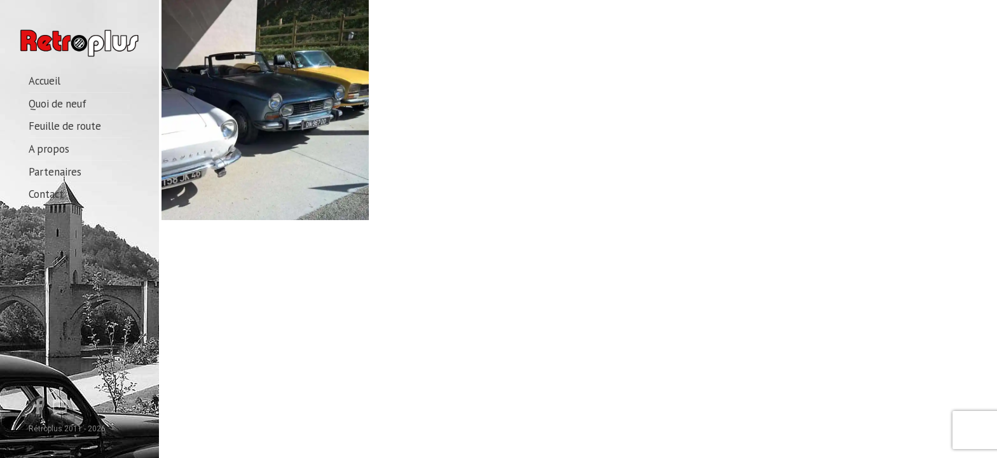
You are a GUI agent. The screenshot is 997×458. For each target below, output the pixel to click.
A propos (49, 149)
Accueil (44, 81)
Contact (46, 194)
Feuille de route (65, 126)
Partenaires (55, 172)
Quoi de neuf (57, 104)
